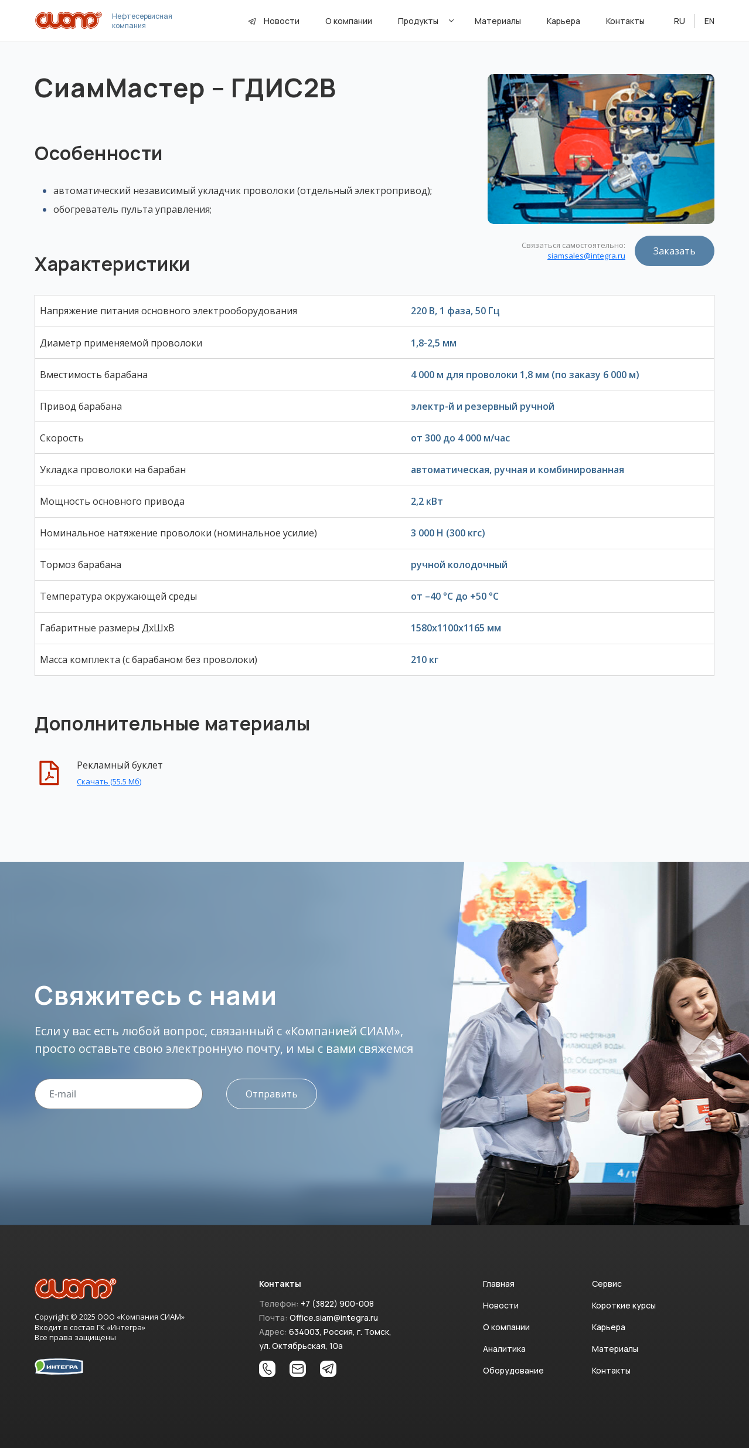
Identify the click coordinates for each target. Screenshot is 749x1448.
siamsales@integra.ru (586, 256)
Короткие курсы (624, 1305)
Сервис (607, 1283)
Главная (499, 1283)
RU (679, 20)
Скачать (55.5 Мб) (109, 781)
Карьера (608, 1327)
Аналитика (504, 1348)
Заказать (674, 250)
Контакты (611, 1370)
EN (709, 20)
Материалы (615, 1348)
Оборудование (513, 1370)
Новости (281, 20)
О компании (506, 1327)
